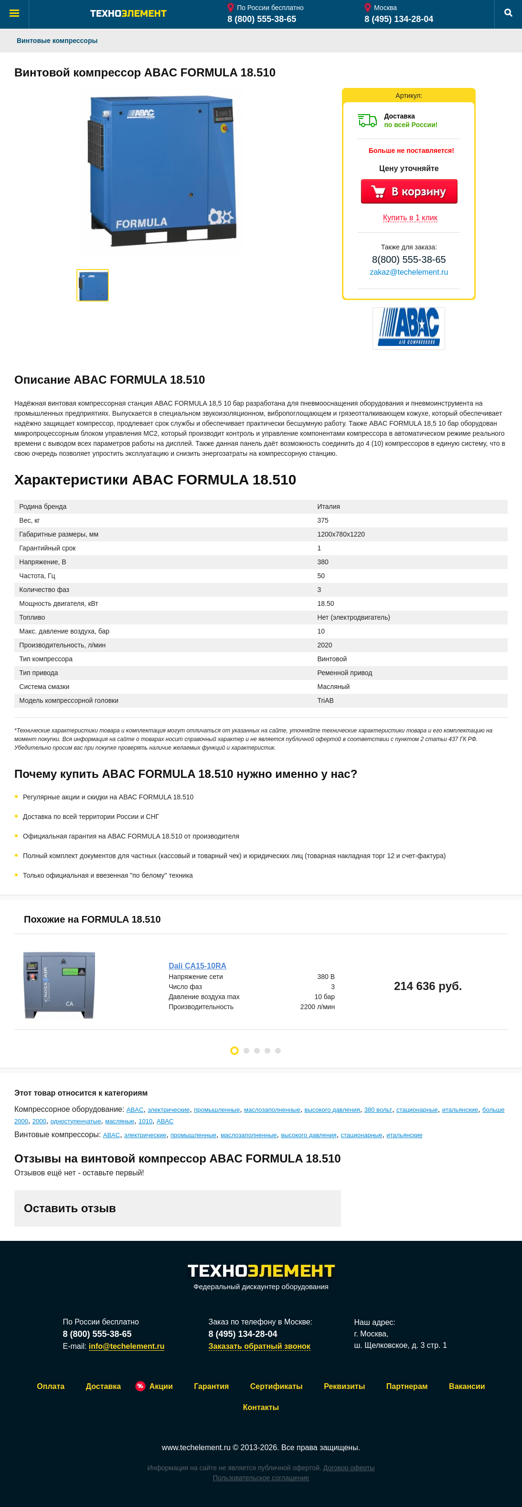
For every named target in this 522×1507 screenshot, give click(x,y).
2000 (39, 1121)
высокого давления (332, 1109)
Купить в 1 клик (410, 218)
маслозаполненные (272, 1109)
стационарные (417, 1109)
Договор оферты (349, 1468)
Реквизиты (344, 1386)
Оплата (50, 1386)
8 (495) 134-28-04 (398, 19)
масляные (119, 1121)
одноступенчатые (76, 1121)
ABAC (135, 1109)
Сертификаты (276, 1386)
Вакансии (467, 1386)
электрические (169, 1109)
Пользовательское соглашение (261, 1478)
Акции (161, 1386)
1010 (145, 1121)
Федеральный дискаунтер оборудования (261, 1278)
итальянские (460, 1109)
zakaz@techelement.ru (409, 272)
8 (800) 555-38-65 (261, 19)
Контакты (261, 1407)
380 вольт (378, 1109)
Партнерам (407, 1386)
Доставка (103, 1386)
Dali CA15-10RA (198, 966)
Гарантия (211, 1386)
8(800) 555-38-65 (409, 259)
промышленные (217, 1109)
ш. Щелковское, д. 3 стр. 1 (400, 1345)
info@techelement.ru (127, 1346)
